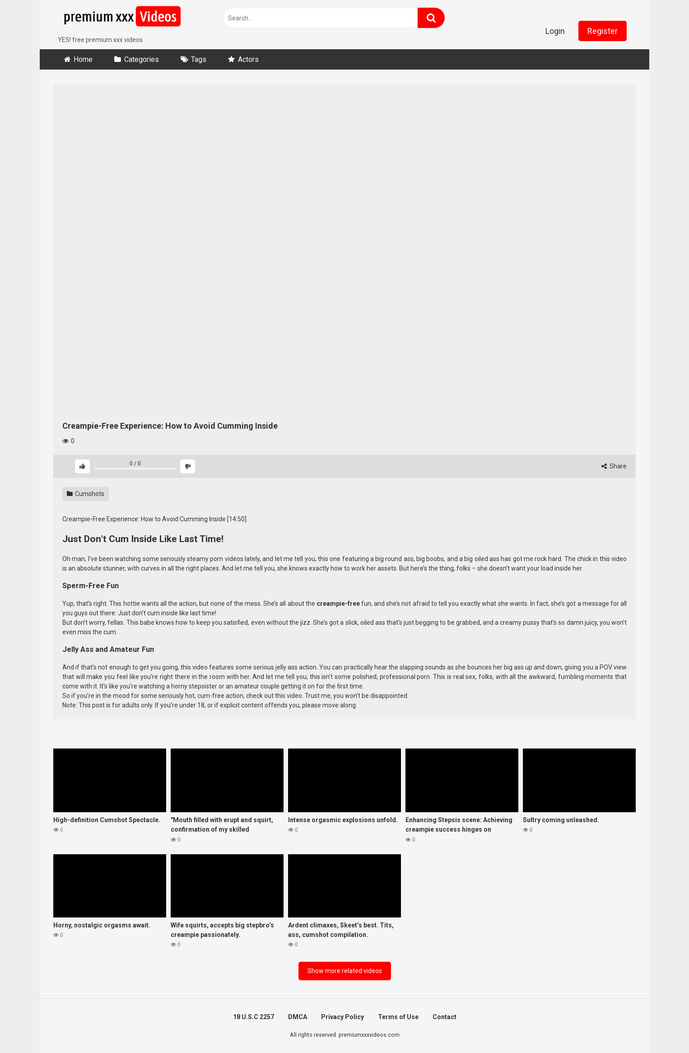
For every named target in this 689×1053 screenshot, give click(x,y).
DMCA (297, 1016)
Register (602, 31)
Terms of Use (398, 1016)
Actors (248, 59)
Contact (444, 1016)
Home (83, 59)
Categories (141, 59)
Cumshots (85, 493)
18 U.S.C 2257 (253, 1016)
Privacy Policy (342, 1016)
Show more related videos (344, 970)
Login (555, 31)
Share (614, 466)
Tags (198, 59)
